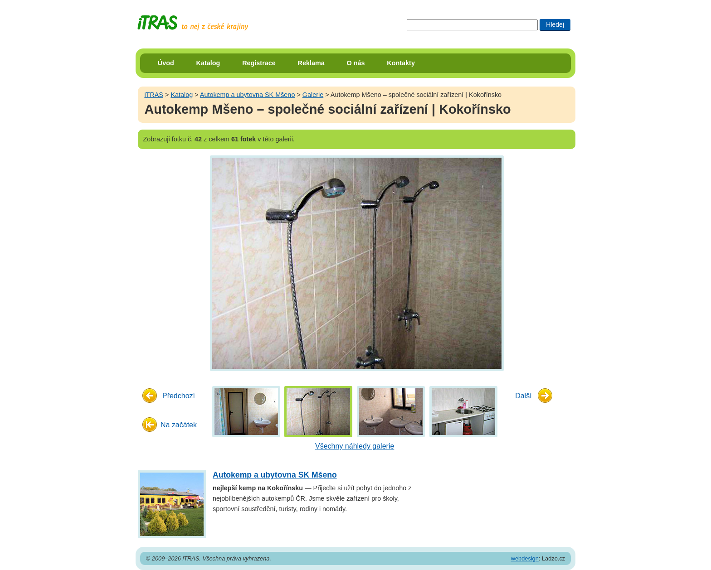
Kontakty (401, 63)
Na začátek (179, 425)
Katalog (208, 63)
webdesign (525, 558)
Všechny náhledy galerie (354, 446)
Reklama (311, 63)
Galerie (312, 94)
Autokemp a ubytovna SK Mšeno (247, 94)
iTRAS (153, 94)
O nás (356, 63)
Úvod (166, 63)
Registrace (259, 63)
